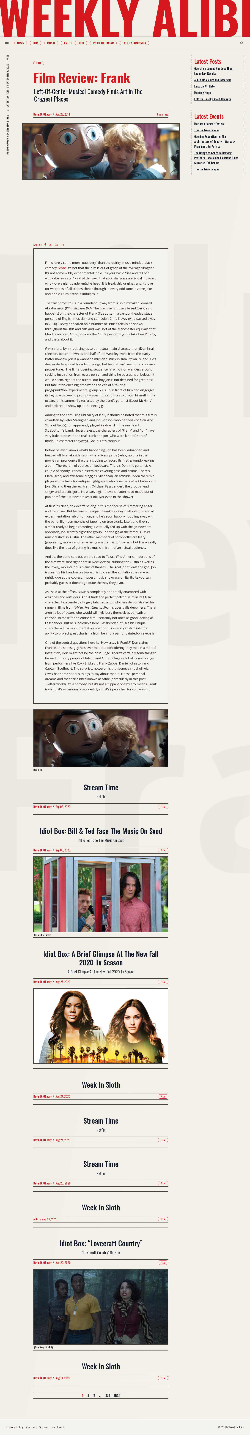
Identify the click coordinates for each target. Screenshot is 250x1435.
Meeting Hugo (202, 93)
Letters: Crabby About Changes (212, 99)
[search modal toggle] (240, 43)
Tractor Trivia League (206, 130)
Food (81, 43)
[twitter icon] (50, 244)
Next (117, 1395)
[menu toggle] (7, 43)
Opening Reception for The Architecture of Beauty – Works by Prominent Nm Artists (214, 141)
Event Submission (135, 43)
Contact (31, 1427)
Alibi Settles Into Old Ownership (212, 80)
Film (36, 43)
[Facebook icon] (45, 244)
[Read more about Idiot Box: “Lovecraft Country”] (100, 1309)
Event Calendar (104, 43)
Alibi (35, 1219)
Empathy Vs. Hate (204, 86)
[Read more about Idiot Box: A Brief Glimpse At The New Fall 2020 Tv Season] (100, 1028)
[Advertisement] (100, 210)
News (21, 43)
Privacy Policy (14, 1427)
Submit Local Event (51, 1427)
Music (52, 43)
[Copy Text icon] (56, 244)
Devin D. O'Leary (42, 114)
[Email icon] (62, 244)
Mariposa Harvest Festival (209, 124)
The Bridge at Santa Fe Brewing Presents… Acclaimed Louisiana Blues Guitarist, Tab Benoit (216, 158)
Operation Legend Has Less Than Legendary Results (213, 71)
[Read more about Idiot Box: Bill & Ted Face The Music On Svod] (100, 896)
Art (67, 43)
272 (107, 1395)
